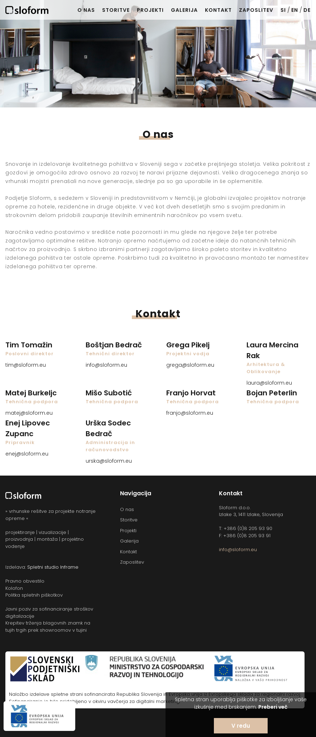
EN (294, 10)
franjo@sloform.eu (189, 412)
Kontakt (218, 10)
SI (283, 10)
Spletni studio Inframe (52, 567)
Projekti (150, 10)
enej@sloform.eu (26, 453)
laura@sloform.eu (269, 382)
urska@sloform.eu (109, 460)
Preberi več (272, 706)
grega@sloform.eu (190, 364)
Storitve (116, 10)
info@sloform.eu (106, 364)
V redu (240, 725)
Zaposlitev (256, 10)
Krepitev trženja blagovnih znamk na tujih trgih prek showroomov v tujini (47, 627)
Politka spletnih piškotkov (34, 595)
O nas (86, 10)
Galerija (184, 10)
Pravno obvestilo (24, 581)
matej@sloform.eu (29, 412)
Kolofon (14, 588)
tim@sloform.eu (25, 364)
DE (307, 10)
